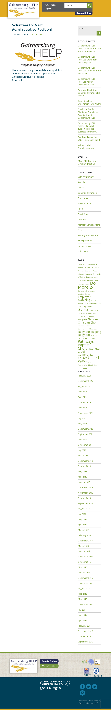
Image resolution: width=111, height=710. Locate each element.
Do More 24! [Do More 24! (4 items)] (87, 285)
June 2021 (82, 439)
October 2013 (84, 636)
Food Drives (83, 214)
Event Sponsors (85, 203)
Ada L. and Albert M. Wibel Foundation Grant (89, 138)
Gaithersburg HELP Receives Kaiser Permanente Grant (87, 81)
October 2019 (84, 466)
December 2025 (85, 381)
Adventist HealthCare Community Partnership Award (89, 93)
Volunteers (37, 34)
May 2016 (82, 567)
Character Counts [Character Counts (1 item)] (91, 274)
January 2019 (84, 482)
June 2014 (82, 615)
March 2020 (83, 455)
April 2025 (82, 397)
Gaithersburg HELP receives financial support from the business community (87, 127)
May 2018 (82, 519)
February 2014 (84, 625)
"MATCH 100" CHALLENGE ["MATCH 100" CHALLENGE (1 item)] (87, 265)
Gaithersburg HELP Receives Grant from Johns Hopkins (87, 59)
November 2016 (85, 556)
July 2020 (82, 450)
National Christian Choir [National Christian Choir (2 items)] (88, 320)
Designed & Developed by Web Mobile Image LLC (90, 701)
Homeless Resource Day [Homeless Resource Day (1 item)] (87, 313)
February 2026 (84, 375)
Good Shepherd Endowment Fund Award (89, 102)
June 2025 (82, 391)
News (80, 230)
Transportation (85, 240)
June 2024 (82, 407)
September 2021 (85, 434)
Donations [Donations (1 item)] (82, 291)
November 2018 (85, 492)
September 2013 (85, 641)
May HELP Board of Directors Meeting (87, 162)
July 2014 (82, 609)
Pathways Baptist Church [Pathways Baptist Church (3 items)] (86, 345)
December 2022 (85, 428)
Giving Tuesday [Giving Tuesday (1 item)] (87, 307)
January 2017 (84, 551)
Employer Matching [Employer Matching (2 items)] (84, 298)
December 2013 (85, 631)
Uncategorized (84, 246)
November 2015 (85, 583)
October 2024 (84, 402)
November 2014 (85, 604)
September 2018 (85, 503)
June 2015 (82, 593)
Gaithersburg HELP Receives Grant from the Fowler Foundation (89, 48)
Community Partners (87, 192)
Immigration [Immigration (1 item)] (82, 320)
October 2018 (84, 498)
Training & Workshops (88, 235)
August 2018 (84, 508)
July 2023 (82, 418)
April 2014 (82, 620)
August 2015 (84, 588)
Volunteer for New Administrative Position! (32, 27)
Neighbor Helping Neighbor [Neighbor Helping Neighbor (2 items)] (89, 333)
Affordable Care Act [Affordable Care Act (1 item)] (85, 268)
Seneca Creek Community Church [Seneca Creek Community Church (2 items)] (89, 353)
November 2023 (85, 413)
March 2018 (83, 530)
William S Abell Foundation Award (86, 147)
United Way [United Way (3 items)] (88, 359)
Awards (81, 182)
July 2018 (82, 514)
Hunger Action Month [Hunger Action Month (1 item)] (86, 316)
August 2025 (84, 386)
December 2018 (85, 487)
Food (80, 208)
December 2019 (85, 460)
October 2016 (84, 561)
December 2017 (85, 540)
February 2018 (84, 535)
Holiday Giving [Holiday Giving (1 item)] (92, 310)
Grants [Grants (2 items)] (82, 309)
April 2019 (82, 476)
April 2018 (82, 524)
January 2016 (84, 572)
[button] (103, 4)
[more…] (17, 80)
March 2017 (83, 546)
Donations (83, 198)
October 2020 (84, 444)
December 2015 (85, 578)
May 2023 (82, 423)
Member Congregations (89, 224)
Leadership (83, 219)
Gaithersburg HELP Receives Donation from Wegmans (89, 70)
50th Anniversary (86, 176)
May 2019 (82, 471)
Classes (81, 187)
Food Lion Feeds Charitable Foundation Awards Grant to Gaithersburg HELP (88, 113)
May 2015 (82, 599)
